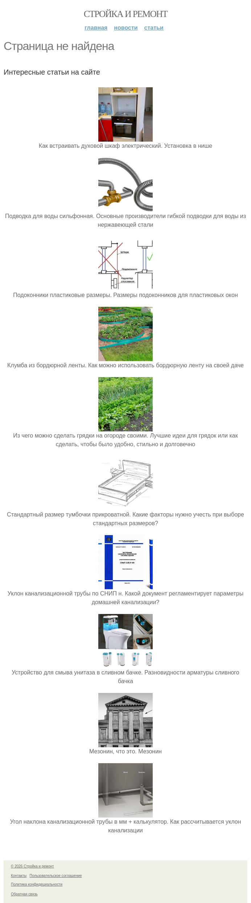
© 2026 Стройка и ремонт (32, 866)
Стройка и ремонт (126, 14)
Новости (125, 28)
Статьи (154, 28)
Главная (96, 28)
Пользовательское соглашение (56, 876)
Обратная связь (24, 894)
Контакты (18, 876)
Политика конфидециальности (36, 884)
